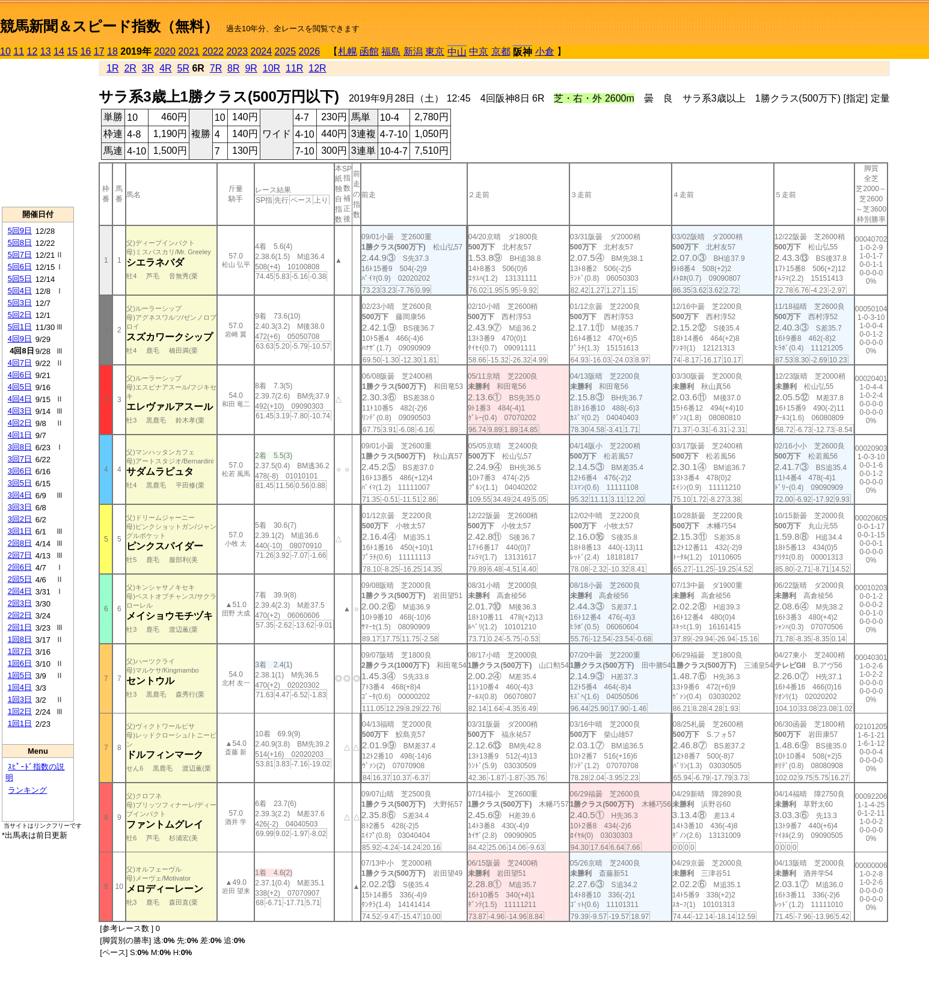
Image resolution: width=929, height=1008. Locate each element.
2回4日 (20, 591)
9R (251, 68)
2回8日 (20, 543)
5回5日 (20, 278)
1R (112, 68)
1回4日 (20, 687)
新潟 (413, 51)
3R (148, 68)
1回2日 (20, 711)
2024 (261, 51)
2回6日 (20, 567)
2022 (213, 51)
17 (99, 51)
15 (72, 51)
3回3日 (20, 507)
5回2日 (20, 314)
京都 (500, 51)
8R (233, 68)
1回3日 (20, 699)
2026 (309, 51)
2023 (237, 51)
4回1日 (20, 434)
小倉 (544, 51)
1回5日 (20, 675)
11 (18, 51)
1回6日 (20, 663)
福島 (390, 51)
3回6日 (20, 470)
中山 (457, 52)
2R (130, 68)
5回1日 (20, 326)
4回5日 (20, 386)
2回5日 (20, 579)
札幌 (347, 51)
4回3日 (20, 410)
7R (216, 68)
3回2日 (20, 519)
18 (112, 51)
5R (183, 68)
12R (317, 68)
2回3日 (20, 603)
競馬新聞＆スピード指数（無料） (109, 26)
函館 (369, 51)
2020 (165, 51)
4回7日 (20, 362)
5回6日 (20, 266)
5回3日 (20, 302)
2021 (189, 51)
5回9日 (20, 230)
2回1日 (20, 627)
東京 (434, 51)
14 (59, 51)
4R (165, 68)
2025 (285, 51)
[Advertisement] (38, 133)
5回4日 (20, 290)
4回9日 (20, 338)
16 (86, 51)
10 (5, 51)
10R (271, 68)
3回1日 (20, 531)
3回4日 (20, 494)
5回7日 (20, 254)
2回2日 (20, 615)
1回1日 (20, 723)
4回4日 (20, 398)
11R (294, 68)
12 (32, 51)
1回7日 (20, 651)
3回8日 (20, 446)
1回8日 (20, 639)
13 (45, 51)
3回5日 (20, 482)
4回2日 (20, 422)
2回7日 (20, 555)
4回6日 (20, 374)
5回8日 (20, 242)
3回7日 (20, 458)
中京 (478, 51)
